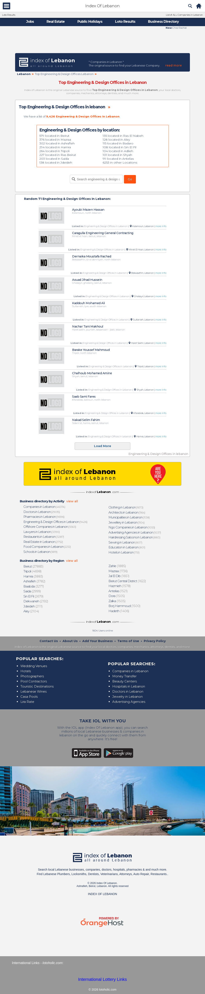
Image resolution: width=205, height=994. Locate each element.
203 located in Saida (54, 159)
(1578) (119, 586)
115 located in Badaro (118, 143)
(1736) (118, 571)
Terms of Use (128, 641)
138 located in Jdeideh (55, 162)
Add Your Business (97, 641)
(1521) (118, 591)
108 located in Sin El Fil (119, 147)
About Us (70, 641)
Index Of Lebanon (102, 6)
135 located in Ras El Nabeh (123, 136)
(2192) (35, 601)
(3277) (33, 586)
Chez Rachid (179, 27)
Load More (102, 446)
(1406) (119, 611)
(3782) (34, 581)
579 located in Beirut (54, 136)
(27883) (33, 566)
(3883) (33, 576)
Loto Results (8, 14)
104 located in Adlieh (118, 151)
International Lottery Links (102, 979)
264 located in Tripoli (54, 151)
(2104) (31, 611)
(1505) (116, 596)
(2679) (33, 596)
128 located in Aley (116, 139)
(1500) (124, 606)
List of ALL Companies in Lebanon (184, 14)
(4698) (32, 571)
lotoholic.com (52, 963)
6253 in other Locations (120, 162)
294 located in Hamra (55, 147)
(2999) (32, 591)
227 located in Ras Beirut (57, 155)
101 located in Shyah (117, 155)
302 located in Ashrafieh (57, 143)
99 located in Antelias (118, 159)
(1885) (117, 566)
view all (72, 501)
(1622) (127, 581)
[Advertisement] (102, 41)
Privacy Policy (155, 641)
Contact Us (49, 641)
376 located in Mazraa (55, 139)
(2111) (33, 606)
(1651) (119, 576)
